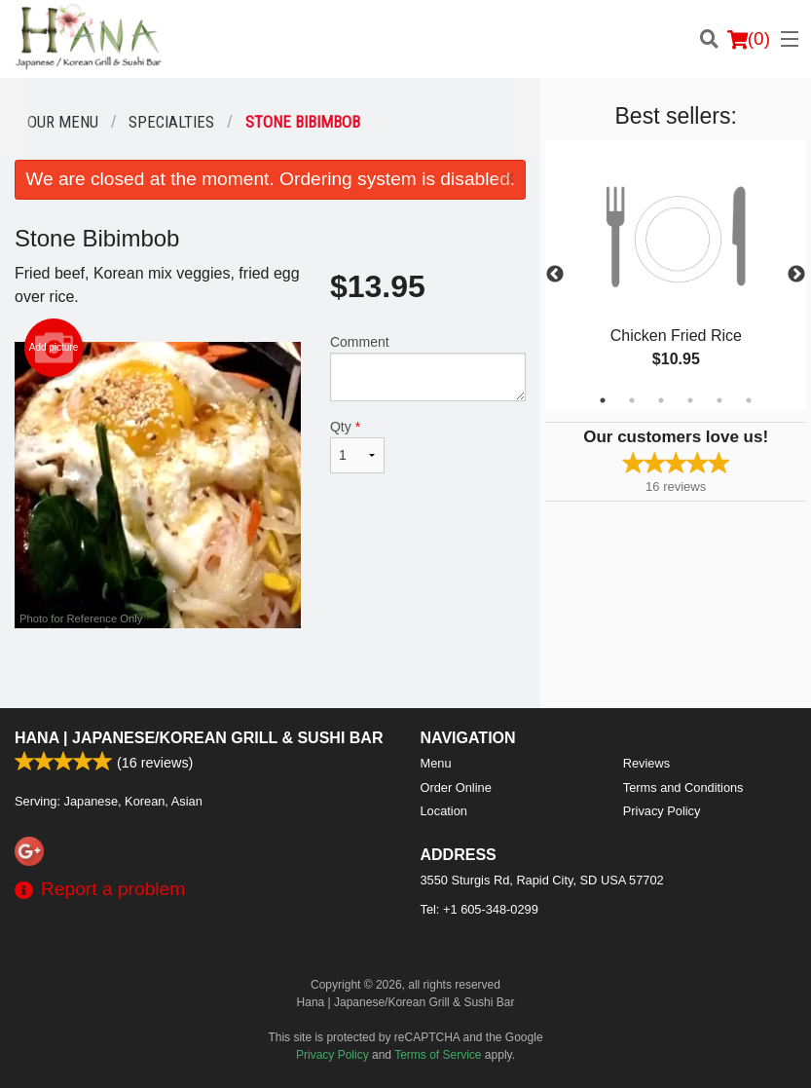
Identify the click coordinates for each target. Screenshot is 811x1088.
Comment (428, 367)
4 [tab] (690, 400)
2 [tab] (632, 400)
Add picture (54, 348)
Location (444, 811)
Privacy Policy (662, 811)
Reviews (646, 763)
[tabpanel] (675, 274)
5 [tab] (719, 400)
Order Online (456, 787)
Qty (357, 446)
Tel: (479, 909)
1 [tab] (602, 400)
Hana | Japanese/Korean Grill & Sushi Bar (199, 738)
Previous (555, 274)
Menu (436, 763)
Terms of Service (437, 1055)
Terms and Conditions (683, 787)
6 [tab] (748, 400)
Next (796, 274)
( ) (748, 39)
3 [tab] (661, 400)
